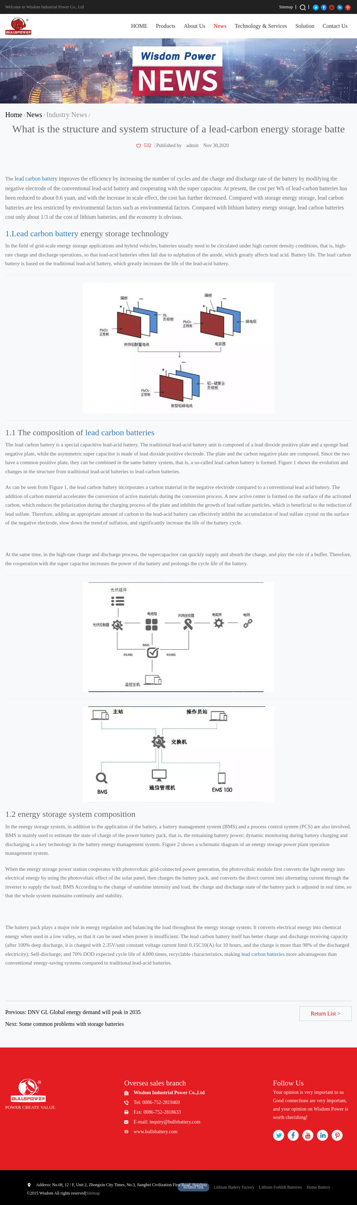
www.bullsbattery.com (155, 1131)
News (220, 26)
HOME (139, 26)
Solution (304, 26)
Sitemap (286, 7)
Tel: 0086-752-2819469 (157, 1102)
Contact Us (335, 26)
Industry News (66, 114)
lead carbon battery (37, 179)
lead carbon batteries (120, 432)
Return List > (325, 1013)
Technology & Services (261, 26)
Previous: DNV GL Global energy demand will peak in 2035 (73, 1012)
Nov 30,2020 (216, 145)
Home (13, 114)
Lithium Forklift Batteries (280, 1187)
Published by (169, 145)
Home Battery (319, 1187)
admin (193, 145)
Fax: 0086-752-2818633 (157, 1112)
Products (165, 26)
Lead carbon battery (45, 233)
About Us (194, 26)
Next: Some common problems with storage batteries (64, 1024)
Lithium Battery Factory (234, 1187)
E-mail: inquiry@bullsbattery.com (167, 1122)
